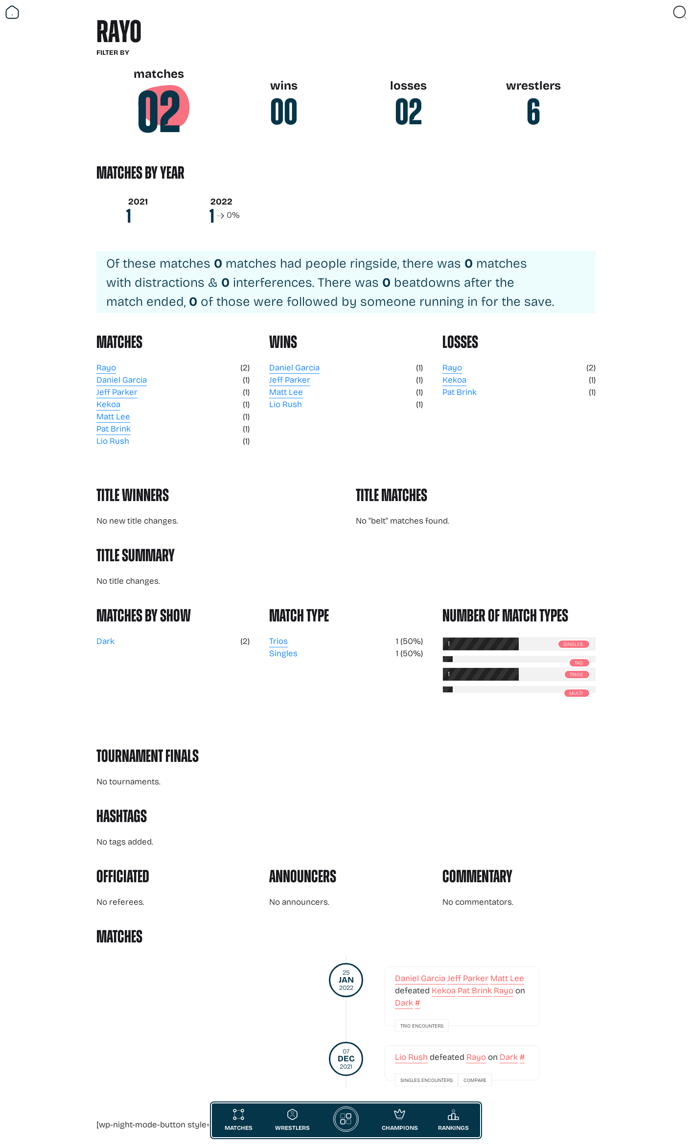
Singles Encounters (426, 1079)
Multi (576, 692)
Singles (283, 653)
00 (284, 112)
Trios (278, 641)
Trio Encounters (421, 1025)
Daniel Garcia (121, 379)
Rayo (106, 367)
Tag (579, 662)
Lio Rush (112, 441)
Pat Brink (113, 428)
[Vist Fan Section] (662, 12)
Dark (105, 641)
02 (159, 112)
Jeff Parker (117, 392)
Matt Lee (113, 416)
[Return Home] (12, 12)
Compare (474, 1079)
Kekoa (108, 404)
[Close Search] (679, 12)
